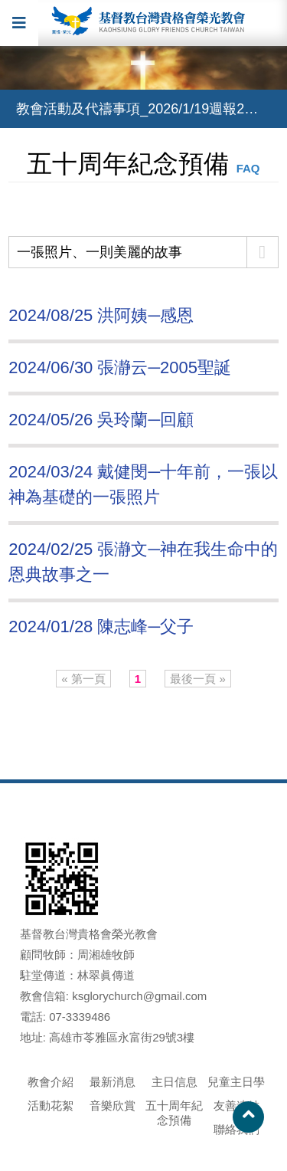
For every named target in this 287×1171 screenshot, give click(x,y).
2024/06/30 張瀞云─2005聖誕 (119, 367)
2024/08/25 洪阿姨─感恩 (101, 315)
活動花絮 (50, 1105)
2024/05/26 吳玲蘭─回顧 (101, 419)
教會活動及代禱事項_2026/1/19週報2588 (141, 108)
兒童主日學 (236, 1081)
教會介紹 (50, 1081)
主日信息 (174, 1081)
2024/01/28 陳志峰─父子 (101, 626)
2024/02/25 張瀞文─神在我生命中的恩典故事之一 (143, 562)
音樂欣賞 (112, 1105)
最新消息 (112, 1081)
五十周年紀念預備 (174, 1113)
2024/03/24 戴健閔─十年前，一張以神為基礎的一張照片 (143, 484)
